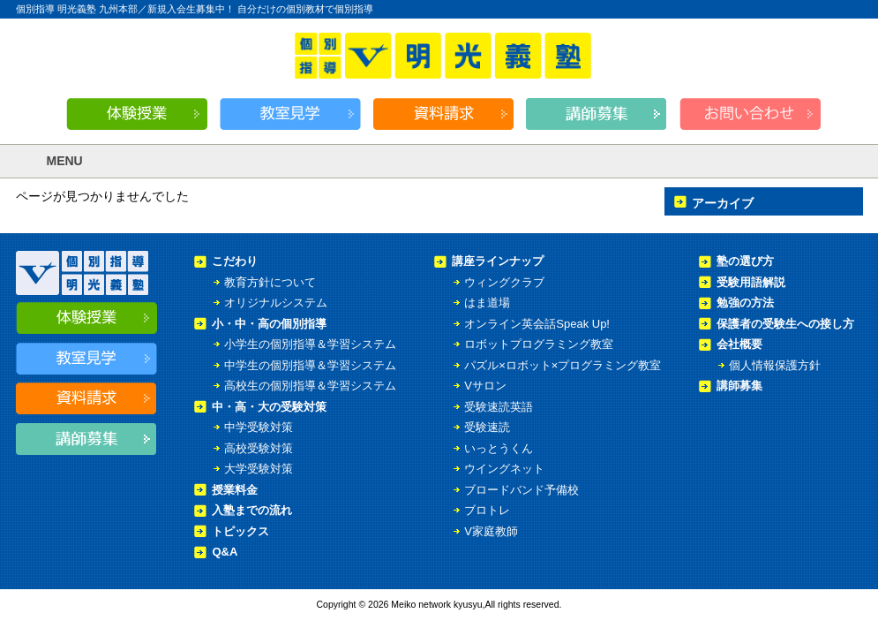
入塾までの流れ (252, 510)
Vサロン (485, 385)
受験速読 (487, 427)
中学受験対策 (258, 427)
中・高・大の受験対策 (269, 406)
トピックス (240, 531)
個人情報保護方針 (775, 365)
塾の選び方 (745, 261)
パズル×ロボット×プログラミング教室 (562, 365)
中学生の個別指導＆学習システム (310, 365)
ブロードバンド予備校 (521, 489)
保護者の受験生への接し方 (785, 323)
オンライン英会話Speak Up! (537, 323)
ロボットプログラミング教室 (538, 344)
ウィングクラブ (504, 282)
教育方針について (270, 282)
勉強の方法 (745, 302)
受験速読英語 (498, 406)
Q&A (224, 551)
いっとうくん (498, 448)
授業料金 (235, 489)
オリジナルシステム (275, 302)
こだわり (235, 261)
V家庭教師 (491, 531)
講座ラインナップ (498, 261)
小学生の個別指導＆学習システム (310, 344)
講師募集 (739, 385)
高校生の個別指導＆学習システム (310, 385)
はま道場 (487, 302)
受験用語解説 (751, 282)
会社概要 (739, 344)
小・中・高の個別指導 (269, 323)
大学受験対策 (258, 468)
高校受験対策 (258, 448)
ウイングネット (504, 468)
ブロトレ (487, 510)
